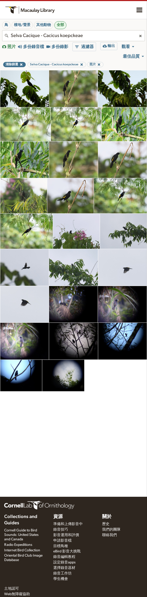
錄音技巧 (60, 529)
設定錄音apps (64, 562)
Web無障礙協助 (17, 594)
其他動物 (43, 25)
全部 (60, 25)
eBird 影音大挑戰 (67, 551)
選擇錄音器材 (64, 568)
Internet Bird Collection (22, 550)
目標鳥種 (60, 546)
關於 (107, 516)
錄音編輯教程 (64, 557)
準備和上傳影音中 (68, 524)
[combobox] (73, 35)
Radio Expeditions (18, 545)
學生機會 (60, 579)
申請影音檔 (62, 540)
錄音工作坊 (62, 573)
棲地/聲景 (22, 25)
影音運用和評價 (66, 535)
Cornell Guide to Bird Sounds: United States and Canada (21, 535)
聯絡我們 (109, 535)
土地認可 (11, 588)
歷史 (105, 524)
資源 (58, 516)
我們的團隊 (111, 529)
